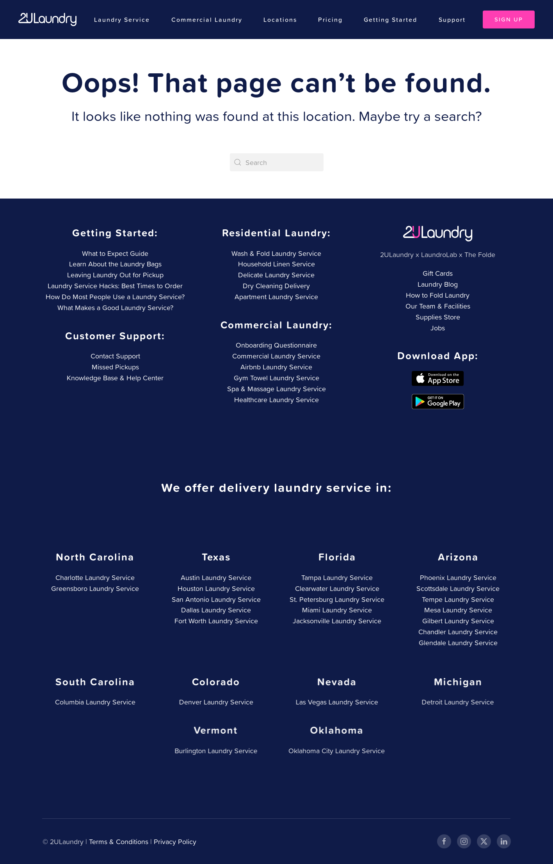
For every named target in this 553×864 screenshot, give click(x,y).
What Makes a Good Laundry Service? (115, 307)
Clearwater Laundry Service (336, 588)
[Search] (277, 162)
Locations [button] (280, 19)
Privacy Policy (174, 841)
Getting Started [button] (390, 19)
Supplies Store (438, 317)
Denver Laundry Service (215, 702)
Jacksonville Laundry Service (336, 621)
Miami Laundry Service (336, 610)
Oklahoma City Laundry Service (335, 751)
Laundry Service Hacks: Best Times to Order (115, 286)
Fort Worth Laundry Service (215, 621)
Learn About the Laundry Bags (115, 264)
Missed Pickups (114, 367)
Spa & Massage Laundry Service (275, 389)
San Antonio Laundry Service (215, 599)
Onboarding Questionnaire (276, 345)
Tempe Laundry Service (457, 599)
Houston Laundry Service (215, 588)
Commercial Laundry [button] (206, 19)
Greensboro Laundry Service (94, 588)
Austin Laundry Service (215, 577)
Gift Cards (438, 273)
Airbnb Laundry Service (276, 367)
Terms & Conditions (118, 841)
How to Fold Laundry (437, 295)
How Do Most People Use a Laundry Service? (115, 297)
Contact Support (114, 356)
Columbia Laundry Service (93, 702)
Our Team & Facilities (437, 306)
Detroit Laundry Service (456, 702)
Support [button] (452, 19)
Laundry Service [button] (122, 19)
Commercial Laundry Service (276, 356)
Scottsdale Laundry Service (456, 588)
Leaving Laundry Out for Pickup (115, 275)
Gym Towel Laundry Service (275, 378)
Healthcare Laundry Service (275, 400)
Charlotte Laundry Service (94, 577)
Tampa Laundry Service (336, 577)
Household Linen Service (276, 264)
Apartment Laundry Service (276, 297)
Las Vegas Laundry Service (335, 702)
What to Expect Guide (115, 253)
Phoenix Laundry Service (457, 577)
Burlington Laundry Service (214, 751)
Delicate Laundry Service (276, 275)
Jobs (437, 328)
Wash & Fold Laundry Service (276, 253)
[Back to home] (48, 19)
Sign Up (508, 19)
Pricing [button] (330, 19)
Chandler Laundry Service (456, 632)
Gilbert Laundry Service (457, 621)
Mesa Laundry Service (457, 610)
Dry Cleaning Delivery (276, 286)
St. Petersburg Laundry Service (335, 599)
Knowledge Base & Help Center (114, 378)
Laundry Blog (438, 284)
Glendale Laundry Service (457, 643)
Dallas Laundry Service (215, 610)
